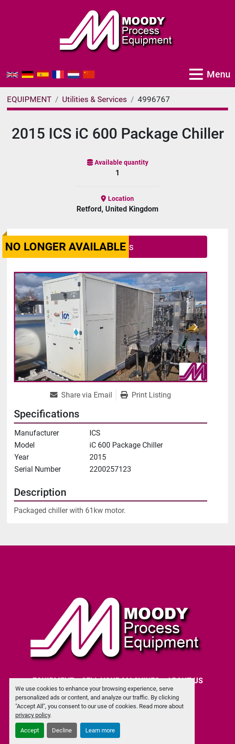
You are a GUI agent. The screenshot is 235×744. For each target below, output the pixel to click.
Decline (62, 730)
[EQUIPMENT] (29, 99)
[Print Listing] (145, 395)
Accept (29, 730)
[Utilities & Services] (94, 99)
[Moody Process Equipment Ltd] (117, 627)
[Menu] (196, 74)
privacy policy (32, 715)
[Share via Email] (83, 395)
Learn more (100, 730)
